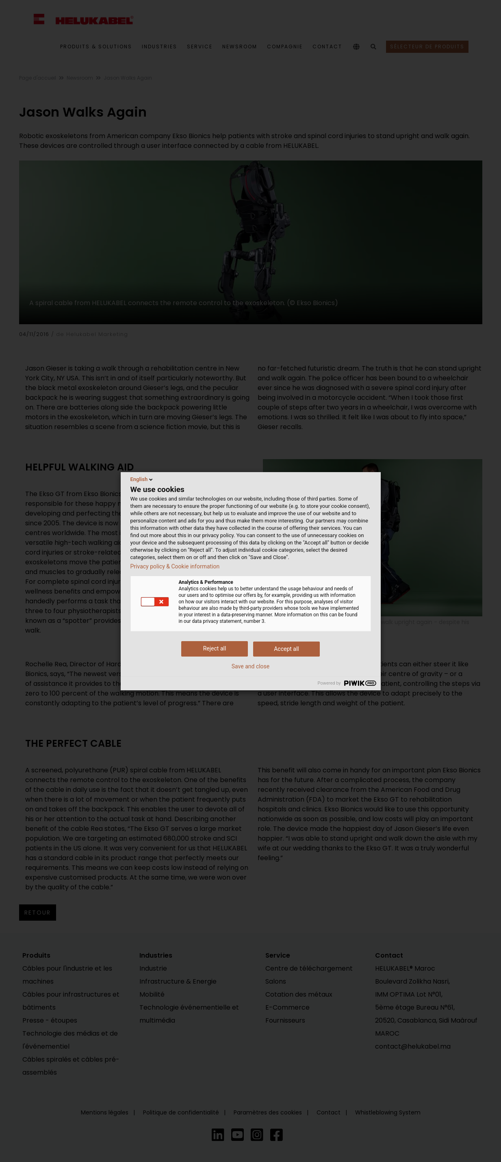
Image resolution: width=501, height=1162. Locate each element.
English (142, 479)
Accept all (286, 649)
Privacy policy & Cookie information (175, 566)
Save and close (251, 666)
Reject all (214, 648)
